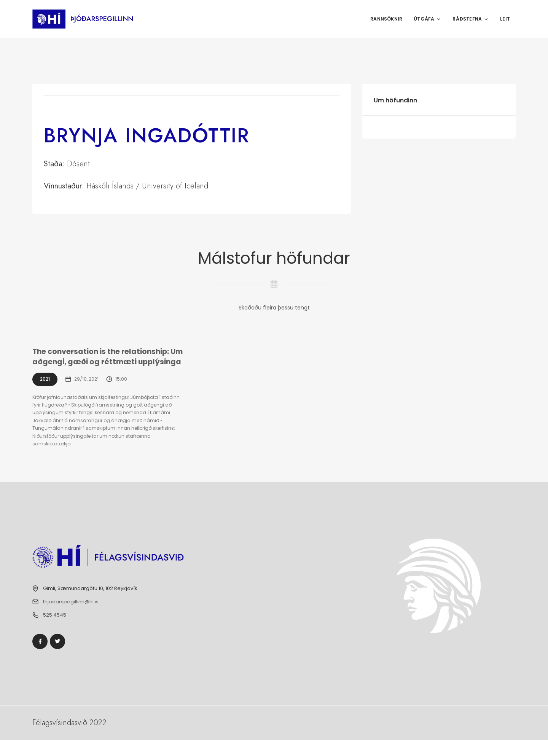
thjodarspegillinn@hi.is (71, 601)
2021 (45, 379)
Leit (505, 19)
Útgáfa (427, 19)
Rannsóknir (386, 19)
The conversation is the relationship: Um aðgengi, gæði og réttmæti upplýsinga (107, 356)
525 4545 (54, 615)
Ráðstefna (470, 19)
